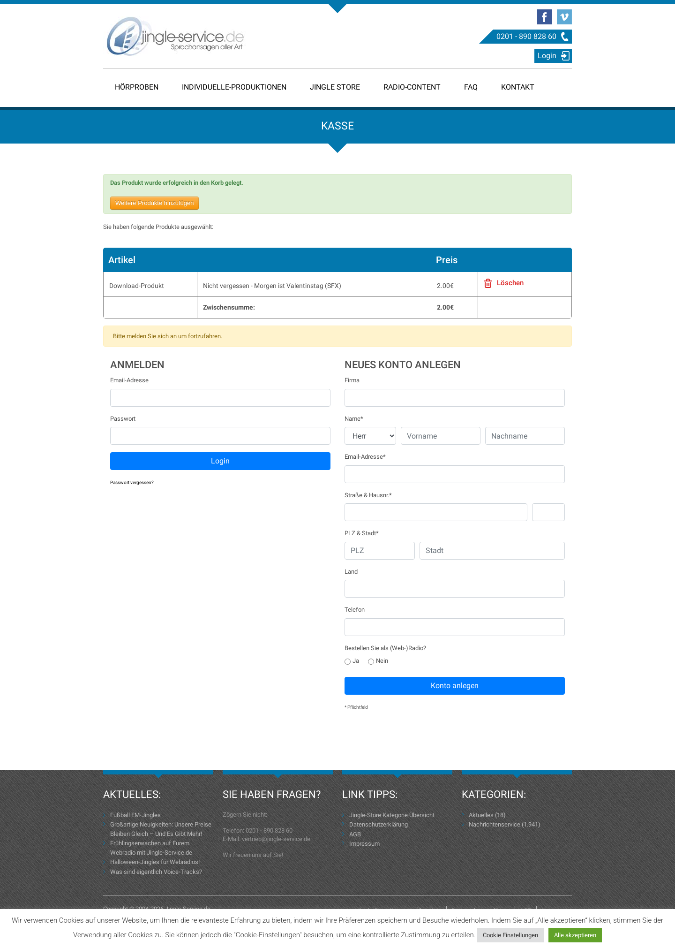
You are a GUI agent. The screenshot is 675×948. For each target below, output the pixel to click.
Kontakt (517, 87)
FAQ (471, 87)
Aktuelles (481, 815)
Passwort (122, 418)
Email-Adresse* (365, 456)
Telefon (355, 609)
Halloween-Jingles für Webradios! (155, 861)
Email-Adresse (129, 380)
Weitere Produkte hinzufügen (154, 202)
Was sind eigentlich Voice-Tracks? (156, 871)
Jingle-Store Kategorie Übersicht (392, 815)
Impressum (364, 843)
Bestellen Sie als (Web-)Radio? (385, 648)
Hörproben (136, 87)
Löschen (510, 283)
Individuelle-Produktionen (234, 87)
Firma (352, 380)
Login (547, 55)
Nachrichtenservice (494, 824)
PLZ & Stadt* (362, 533)
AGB (355, 834)
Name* (354, 418)
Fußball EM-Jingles (135, 815)
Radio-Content (412, 87)
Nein (378, 660)
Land (351, 571)
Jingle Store (335, 87)
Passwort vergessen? (132, 482)
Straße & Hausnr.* (368, 495)
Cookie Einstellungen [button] (510, 935)
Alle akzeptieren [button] (575, 935)
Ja (352, 660)
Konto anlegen (455, 685)
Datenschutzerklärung (378, 824)
